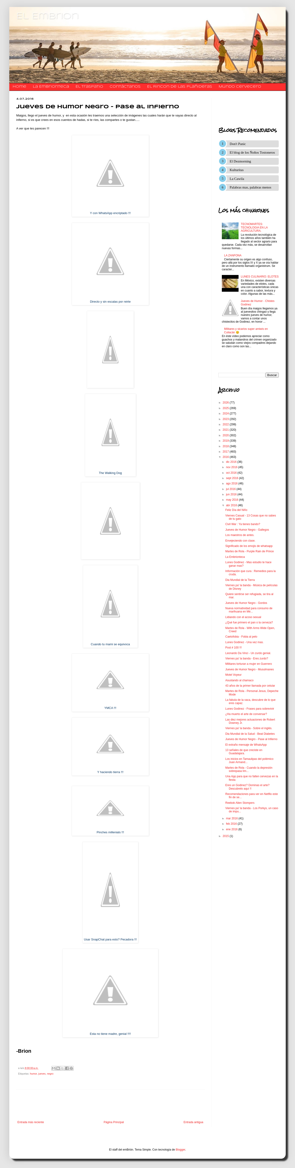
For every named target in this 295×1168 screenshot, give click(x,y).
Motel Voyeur (233, 674)
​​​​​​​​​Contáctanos (125, 86)
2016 (226, 457)
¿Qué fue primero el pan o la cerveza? (249, 622)
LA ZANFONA (233, 255)
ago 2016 (232, 483)
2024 (226, 413)
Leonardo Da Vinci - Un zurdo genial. (248, 653)
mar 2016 (232, 818)
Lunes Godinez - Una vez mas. (244, 642)
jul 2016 (231, 489)
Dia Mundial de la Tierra (240, 580)
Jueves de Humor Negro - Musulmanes (249, 669)
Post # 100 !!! (233, 647)
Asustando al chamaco (239, 680)
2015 (226, 836)
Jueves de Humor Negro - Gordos (246, 603)
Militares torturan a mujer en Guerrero (248, 663)
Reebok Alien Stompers (239, 802)
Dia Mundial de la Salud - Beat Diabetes (250, 733)
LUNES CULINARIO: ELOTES (260, 276)
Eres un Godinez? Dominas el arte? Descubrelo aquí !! (247, 787)
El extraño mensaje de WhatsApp (246, 744)
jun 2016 (231, 494)
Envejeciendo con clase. (240, 540)
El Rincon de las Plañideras (179, 86)
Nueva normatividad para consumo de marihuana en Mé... (248, 610)
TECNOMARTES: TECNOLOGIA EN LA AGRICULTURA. (254, 227)
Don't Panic (238, 144)
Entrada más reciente (30, 1122)
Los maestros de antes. (239, 535)
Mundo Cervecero (240, 86)
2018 (226, 446)
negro (50, 1073)
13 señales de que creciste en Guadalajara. (243, 751)
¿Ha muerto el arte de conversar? (246, 714)
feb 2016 (232, 823)
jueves (42, 1073)
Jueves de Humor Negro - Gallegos (247, 529)
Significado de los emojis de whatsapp (248, 546)
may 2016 (232, 499)
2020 (226, 435)
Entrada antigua (193, 1122)
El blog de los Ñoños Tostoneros (252, 152)
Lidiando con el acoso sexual (243, 617)
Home (19, 86)
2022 (226, 424)
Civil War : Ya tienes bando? (242, 524)
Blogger (180, 1149)
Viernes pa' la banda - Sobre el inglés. (248, 728)
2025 (226, 408)
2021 (226, 429)
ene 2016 (232, 829)
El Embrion (47, 16)
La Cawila (237, 179)
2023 (226, 419)
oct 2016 (231, 472)
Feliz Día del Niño (236, 510)
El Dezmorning (240, 161)
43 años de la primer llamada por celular (250, 685)
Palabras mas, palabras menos (250, 187)
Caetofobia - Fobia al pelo (241, 636)
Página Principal (114, 1122)
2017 (226, 451)
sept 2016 (232, 478)
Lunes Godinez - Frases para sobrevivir (249, 708)
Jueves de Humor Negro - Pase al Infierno (251, 739)
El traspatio (89, 86)
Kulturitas (237, 170)
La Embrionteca (51, 86)
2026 (226, 402)
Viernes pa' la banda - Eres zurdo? (246, 658)
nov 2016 (232, 467)
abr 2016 (232, 505)
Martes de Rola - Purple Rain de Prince (249, 551)
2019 (226, 440)
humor (33, 1073)
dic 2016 (231, 461)
